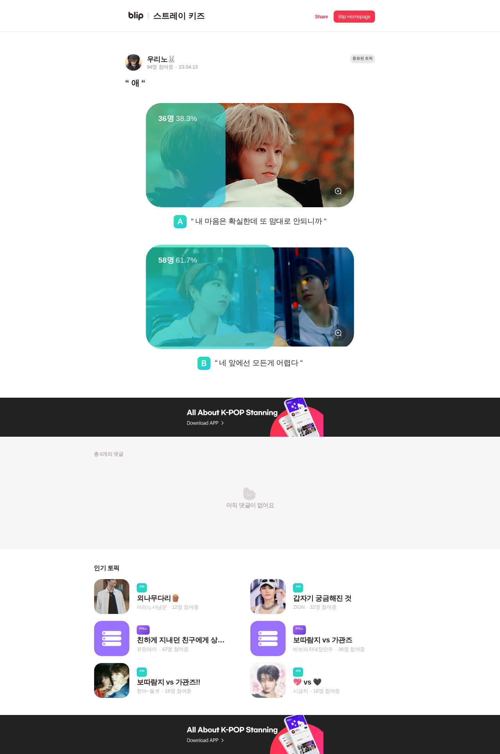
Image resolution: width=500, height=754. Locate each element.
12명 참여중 (185, 607)
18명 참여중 (178, 691)
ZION (299, 607)
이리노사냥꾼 (152, 607)
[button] (321, 15)
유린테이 (147, 649)
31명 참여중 (323, 607)
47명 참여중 (175, 649)
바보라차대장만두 (313, 649)
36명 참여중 (351, 649)
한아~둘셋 (148, 691)
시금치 (300, 691)
